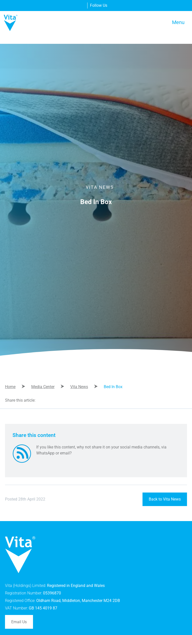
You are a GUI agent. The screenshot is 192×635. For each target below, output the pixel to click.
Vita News (79, 386)
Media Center (42, 386)
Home (10, 386)
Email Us (19, 621)
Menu (178, 22)
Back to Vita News (165, 499)
